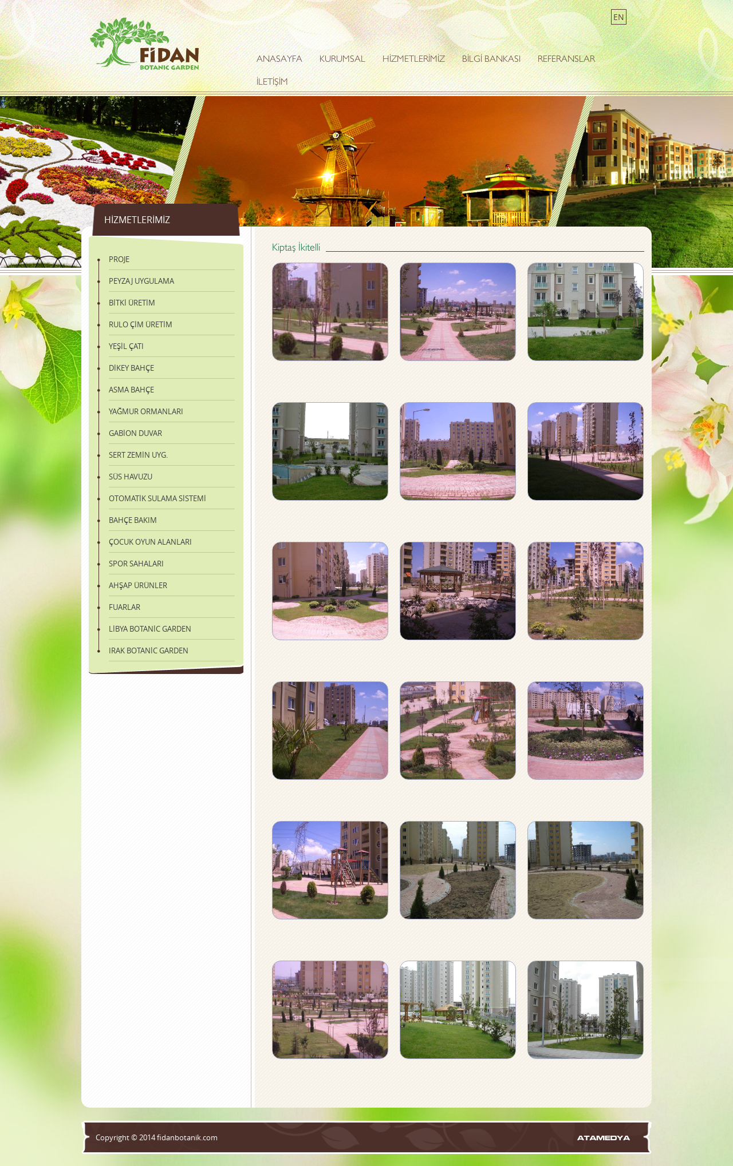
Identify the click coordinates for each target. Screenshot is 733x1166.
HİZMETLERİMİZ (414, 59)
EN (618, 16)
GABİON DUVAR (135, 433)
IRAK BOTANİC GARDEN (148, 650)
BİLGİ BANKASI (491, 59)
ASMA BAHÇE (131, 389)
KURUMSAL (342, 59)
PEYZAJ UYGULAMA (141, 281)
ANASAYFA (279, 59)
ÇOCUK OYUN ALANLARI (150, 542)
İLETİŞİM (272, 82)
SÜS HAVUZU (130, 476)
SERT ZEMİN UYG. (138, 455)
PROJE (119, 259)
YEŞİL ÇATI (126, 346)
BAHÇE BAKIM (133, 520)
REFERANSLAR (566, 59)
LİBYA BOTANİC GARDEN (150, 629)
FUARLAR (124, 607)
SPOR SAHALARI (136, 563)
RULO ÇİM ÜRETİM (140, 324)
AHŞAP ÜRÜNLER (138, 585)
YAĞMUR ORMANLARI (146, 411)
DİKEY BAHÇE (131, 368)
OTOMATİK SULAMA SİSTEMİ (157, 498)
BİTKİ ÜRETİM (132, 303)
